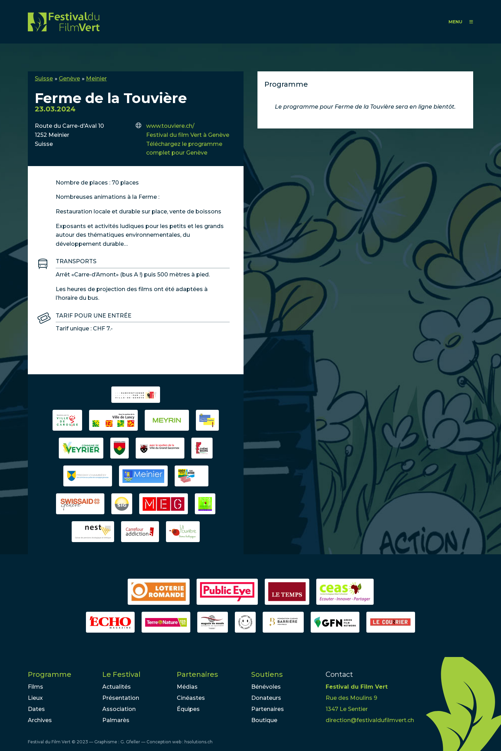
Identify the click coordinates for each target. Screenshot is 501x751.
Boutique (264, 720)
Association (119, 709)
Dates (36, 709)
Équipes (188, 709)
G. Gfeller (130, 741)
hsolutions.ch (198, 741)
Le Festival (121, 674)
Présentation (120, 698)
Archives (40, 720)
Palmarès (115, 720)
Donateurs (266, 698)
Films (35, 686)
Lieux (35, 698)
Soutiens (267, 674)
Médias (187, 686)
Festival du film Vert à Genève (187, 135)
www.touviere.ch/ (170, 126)
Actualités (116, 686)
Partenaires (197, 674)
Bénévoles (266, 686)
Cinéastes (191, 698)
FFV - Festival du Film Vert (63, 22)
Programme (49, 674)
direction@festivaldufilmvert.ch (370, 720)
